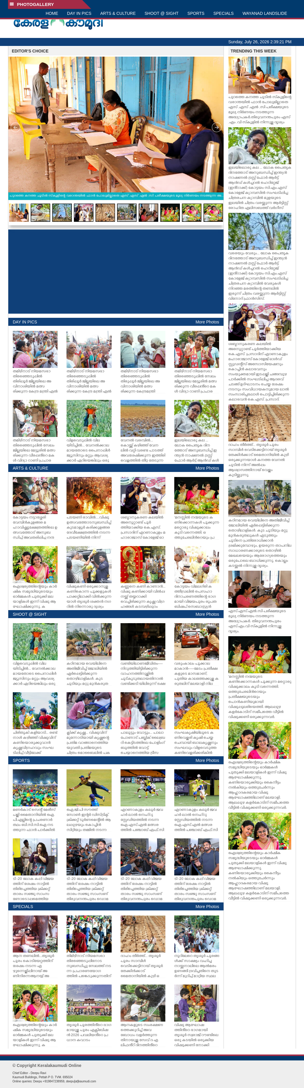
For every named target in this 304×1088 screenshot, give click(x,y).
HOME (52, 13)
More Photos (207, 322)
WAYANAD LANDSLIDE (265, 13)
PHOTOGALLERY (32, 4)
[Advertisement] (116, 271)
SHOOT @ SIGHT (161, 13)
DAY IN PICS (79, 13)
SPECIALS (223, 13)
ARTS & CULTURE (118, 13)
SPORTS (195, 13)
